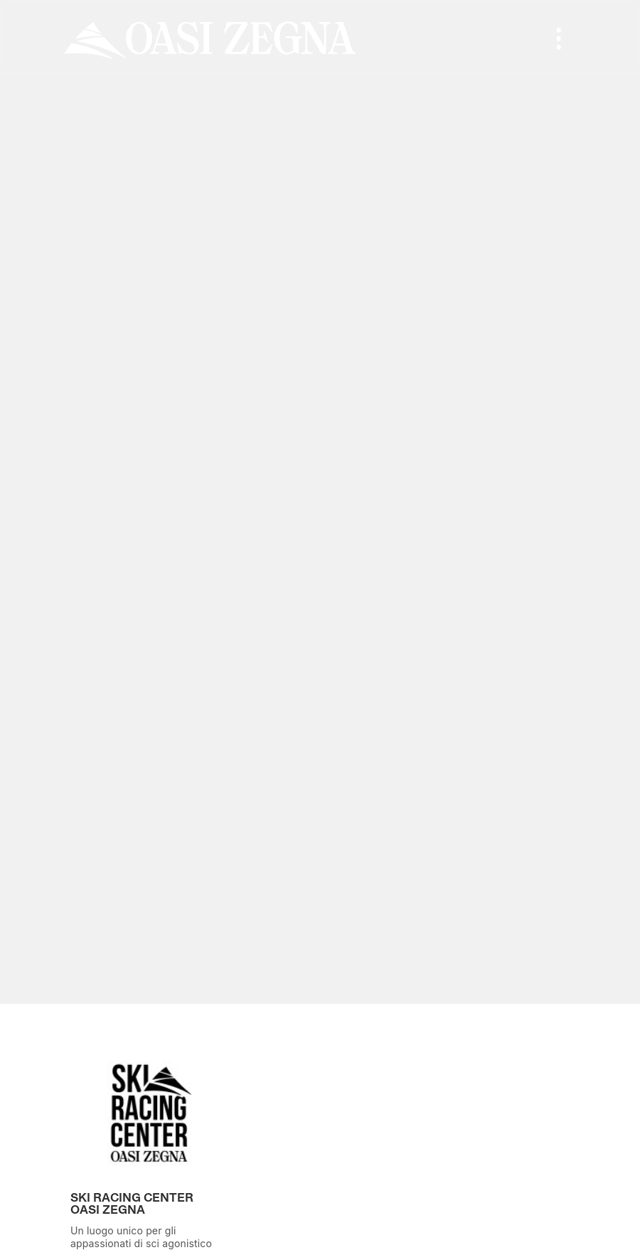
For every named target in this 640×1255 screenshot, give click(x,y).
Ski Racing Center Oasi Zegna (131, 1205)
